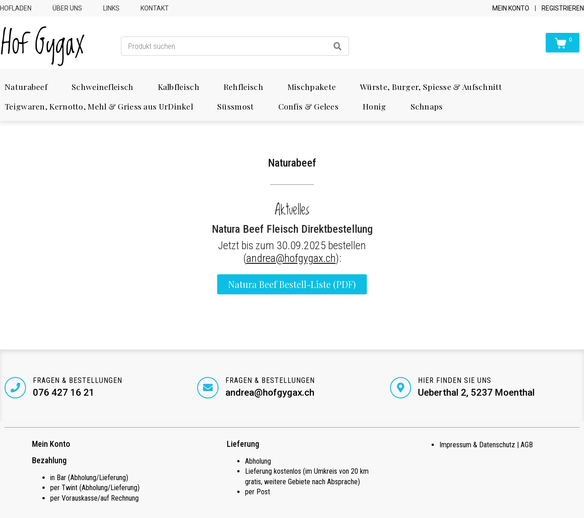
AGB (527, 445)
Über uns (67, 8)
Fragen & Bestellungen (78, 380)
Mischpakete (311, 86)
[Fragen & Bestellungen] (15, 388)
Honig (374, 106)
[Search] (338, 46)
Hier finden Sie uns (455, 380)
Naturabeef (26, 86)
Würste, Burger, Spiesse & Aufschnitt (431, 86)
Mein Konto (510, 8)
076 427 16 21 (64, 392)
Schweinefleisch (103, 86)
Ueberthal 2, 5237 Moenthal (477, 392)
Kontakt (155, 8)
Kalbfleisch (178, 86)
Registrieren (563, 8)
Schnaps (427, 106)
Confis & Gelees (308, 106)
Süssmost (235, 106)
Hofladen (15, 8)
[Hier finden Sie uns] (401, 388)
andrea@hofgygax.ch (291, 258)
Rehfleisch (243, 86)
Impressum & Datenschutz (477, 445)
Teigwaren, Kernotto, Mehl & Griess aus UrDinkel (99, 106)
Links (111, 8)
